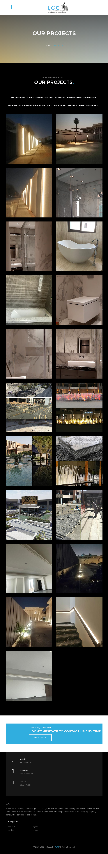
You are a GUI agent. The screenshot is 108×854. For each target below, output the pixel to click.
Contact (35, 830)
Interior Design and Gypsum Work (26, 105)
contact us (40, 738)
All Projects (18, 98)
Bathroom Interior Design (81, 98)
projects (35, 827)
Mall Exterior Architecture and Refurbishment (73, 105)
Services (11, 830)
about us (11, 827)
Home (48, 45)
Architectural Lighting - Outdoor (46, 98)
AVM (57, 847)
